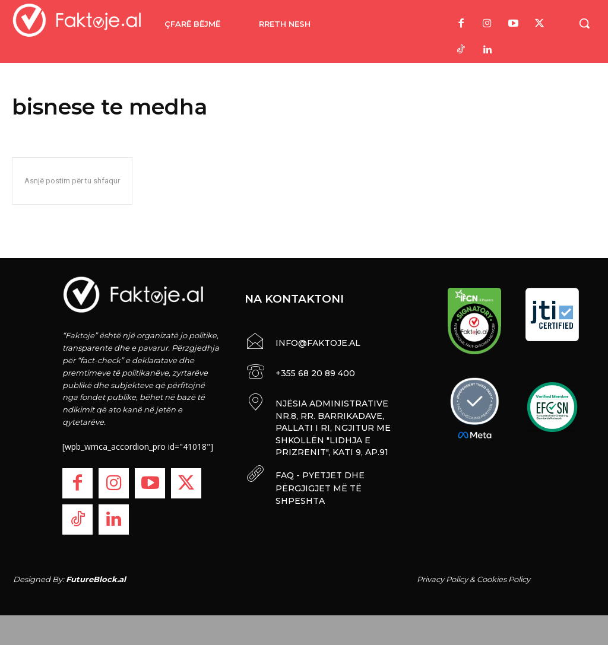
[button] (584, 23)
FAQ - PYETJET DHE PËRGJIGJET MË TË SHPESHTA (318, 482)
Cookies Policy (503, 579)
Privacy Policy (442, 579)
